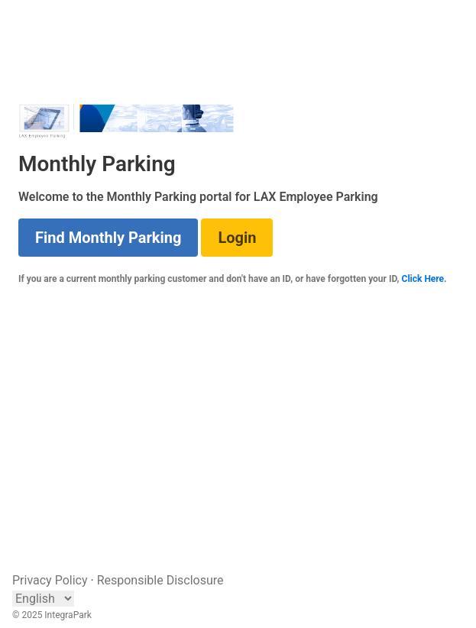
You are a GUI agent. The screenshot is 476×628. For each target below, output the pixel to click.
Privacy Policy (50, 580)
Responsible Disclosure (160, 580)
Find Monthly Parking (108, 237)
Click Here (423, 279)
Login (237, 237)
